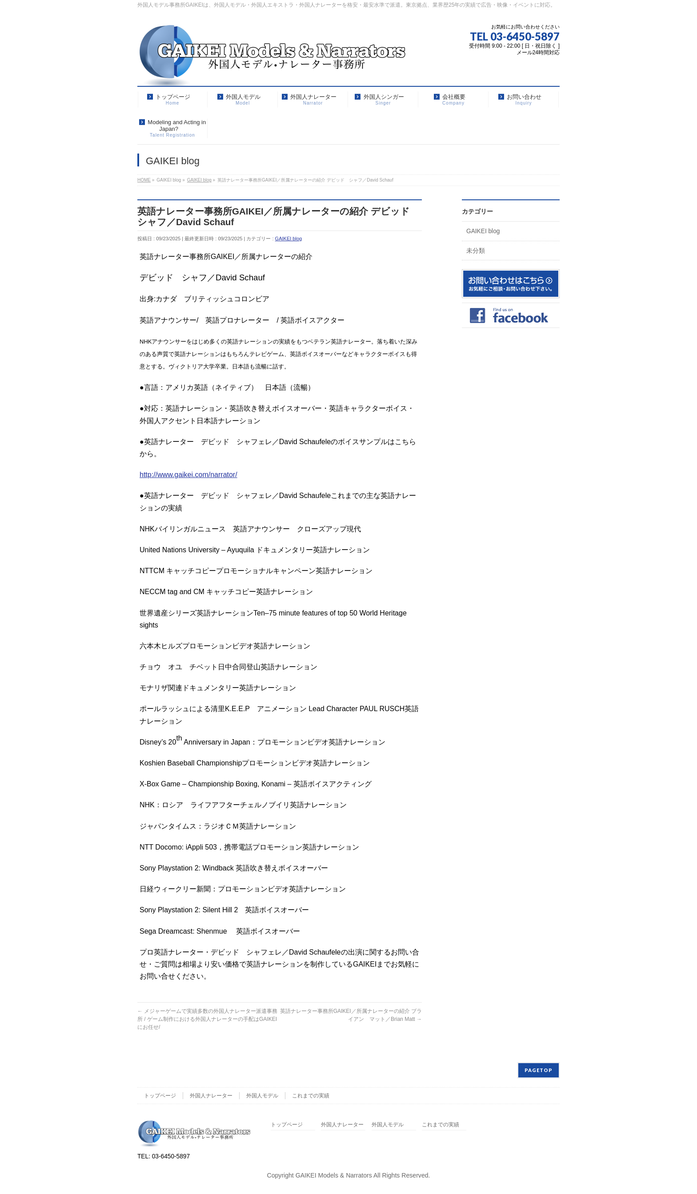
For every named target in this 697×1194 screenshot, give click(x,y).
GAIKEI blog (288, 238)
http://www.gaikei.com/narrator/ (188, 474)
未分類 (475, 250)
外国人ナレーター (211, 1096)
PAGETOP (539, 1070)
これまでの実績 (310, 1096)
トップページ (160, 1096)
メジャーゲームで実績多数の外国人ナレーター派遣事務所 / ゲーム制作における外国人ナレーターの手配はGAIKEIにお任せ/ (207, 1019)
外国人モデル (262, 1096)
